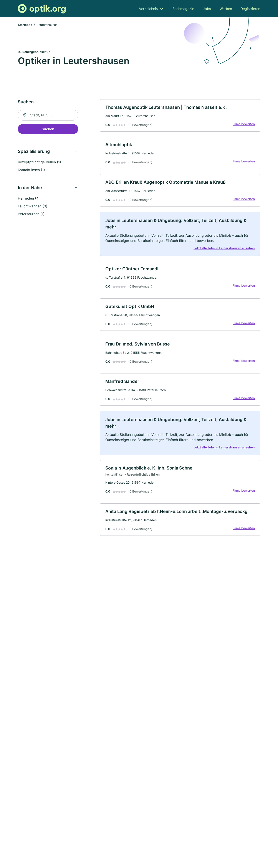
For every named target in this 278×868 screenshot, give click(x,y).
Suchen (48, 129)
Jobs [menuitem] (207, 9)
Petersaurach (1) (31, 214)
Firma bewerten (244, 124)
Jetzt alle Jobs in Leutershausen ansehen (224, 248)
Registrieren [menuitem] (250, 9)
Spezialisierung (34, 151)
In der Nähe (30, 187)
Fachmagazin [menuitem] (183, 9)
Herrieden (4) (29, 198)
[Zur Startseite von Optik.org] (42, 8)
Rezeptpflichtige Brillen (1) (39, 162)
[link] (180, 115)
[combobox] (48, 115)
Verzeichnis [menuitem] (148, 9)
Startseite (25, 25)
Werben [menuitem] (226, 9)
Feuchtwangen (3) (32, 206)
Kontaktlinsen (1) (31, 170)
